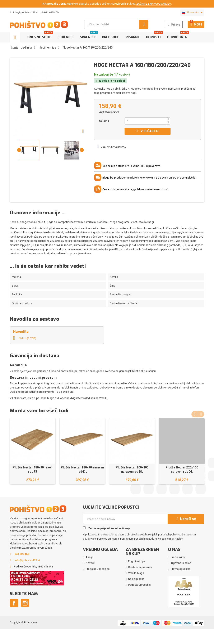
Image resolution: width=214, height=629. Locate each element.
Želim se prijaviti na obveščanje (106, 528)
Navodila (21, 331)
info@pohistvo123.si (24, 12)
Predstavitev (178, 557)
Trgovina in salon (181, 563)
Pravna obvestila (180, 568)
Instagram (25, 603)
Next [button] (201, 414)
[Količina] (145, 121)
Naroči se (186, 518)
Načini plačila (136, 578)
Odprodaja (178, 35)
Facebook (14, 603)
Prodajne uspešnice (98, 568)
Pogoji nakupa (136, 561)
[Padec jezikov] (192, 12)
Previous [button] (194, 414)
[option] (32, 451)
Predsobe (110, 37)
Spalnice (89, 35)
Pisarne (133, 37)
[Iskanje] (116, 24)
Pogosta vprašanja (139, 584)
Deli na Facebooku (111, 146)
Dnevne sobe (40, 35)
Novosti (90, 563)
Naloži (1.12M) (24, 338)
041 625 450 (51, 12)
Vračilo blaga (136, 573)
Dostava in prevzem (140, 567)
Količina (103, 120)
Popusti (154, 35)
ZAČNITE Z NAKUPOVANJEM (153, 3)
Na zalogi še (103, 74)
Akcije (89, 557)
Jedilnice (65, 37)
